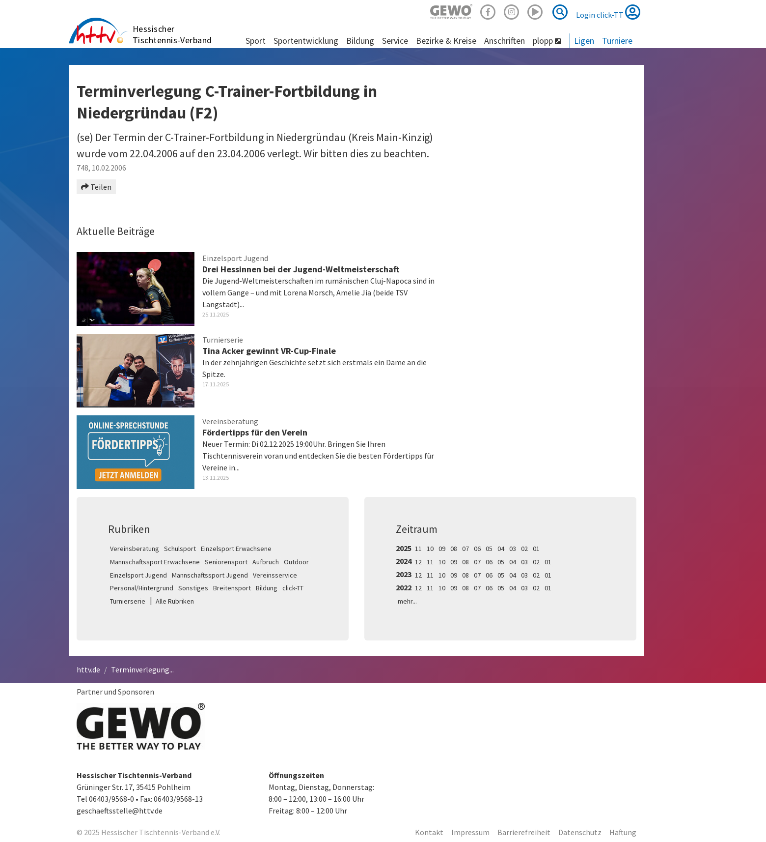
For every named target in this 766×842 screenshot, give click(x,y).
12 (418, 561)
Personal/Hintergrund (141, 587)
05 (489, 548)
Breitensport (232, 587)
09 (441, 548)
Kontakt (429, 832)
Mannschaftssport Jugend (210, 575)
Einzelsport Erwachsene (236, 548)
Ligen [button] (584, 40)
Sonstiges (193, 587)
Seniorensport (226, 561)
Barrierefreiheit (523, 832)
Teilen (96, 187)
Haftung (622, 832)
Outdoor (296, 561)
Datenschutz (580, 832)
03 (512, 548)
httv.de (88, 669)
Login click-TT (608, 12)
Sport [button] (256, 40)
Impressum (470, 832)
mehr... (407, 601)
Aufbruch (265, 561)
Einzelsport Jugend (138, 575)
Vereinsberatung (134, 548)
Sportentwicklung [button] (306, 40)
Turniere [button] (617, 40)
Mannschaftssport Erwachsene (155, 561)
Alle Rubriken (175, 601)
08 (453, 548)
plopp (547, 40)
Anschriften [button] (504, 40)
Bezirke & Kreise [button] (446, 40)
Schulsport (180, 548)
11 (418, 548)
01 (536, 548)
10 (430, 548)
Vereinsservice (275, 575)
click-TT (292, 587)
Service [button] (395, 40)
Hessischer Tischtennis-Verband (172, 34)
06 (477, 548)
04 (500, 548)
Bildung (266, 587)
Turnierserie (127, 601)
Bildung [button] (360, 40)
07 (465, 548)
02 (524, 548)
